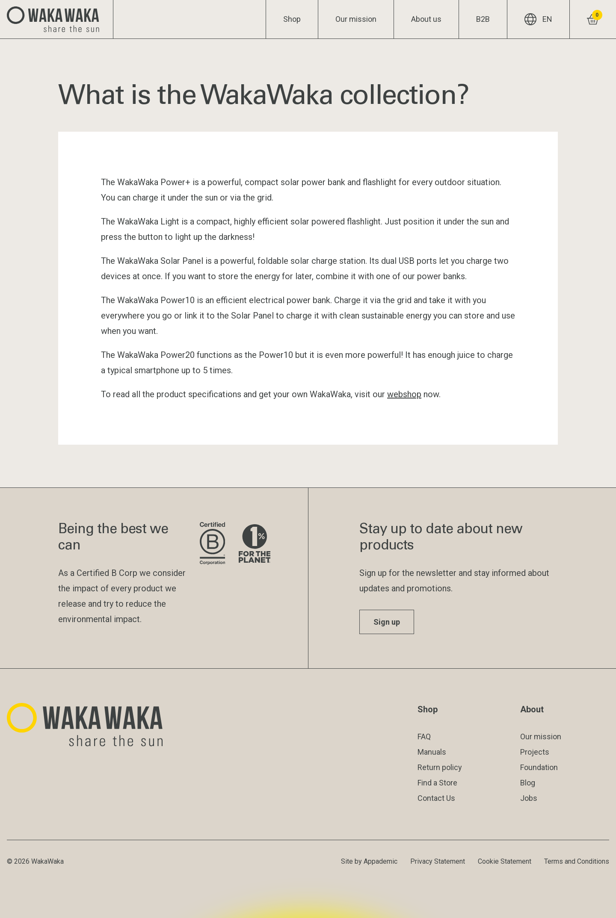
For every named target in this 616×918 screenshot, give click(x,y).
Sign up (386, 621)
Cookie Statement (504, 861)
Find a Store (437, 782)
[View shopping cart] (592, 19)
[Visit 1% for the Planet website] (254, 544)
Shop (292, 19)
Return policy (440, 767)
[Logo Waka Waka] (56, 19)
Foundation (539, 767)
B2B (483, 19)
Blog (527, 782)
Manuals (432, 751)
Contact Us (436, 798)
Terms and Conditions (576, 861)
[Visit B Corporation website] (212, 544)
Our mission (355, 19)
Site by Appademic (369, 861)
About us (426, 19)
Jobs (528, 798)
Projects (534, 751)
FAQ (424, 736)
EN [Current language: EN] (538, 19)
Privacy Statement (437, 861)
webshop (404, 394)
